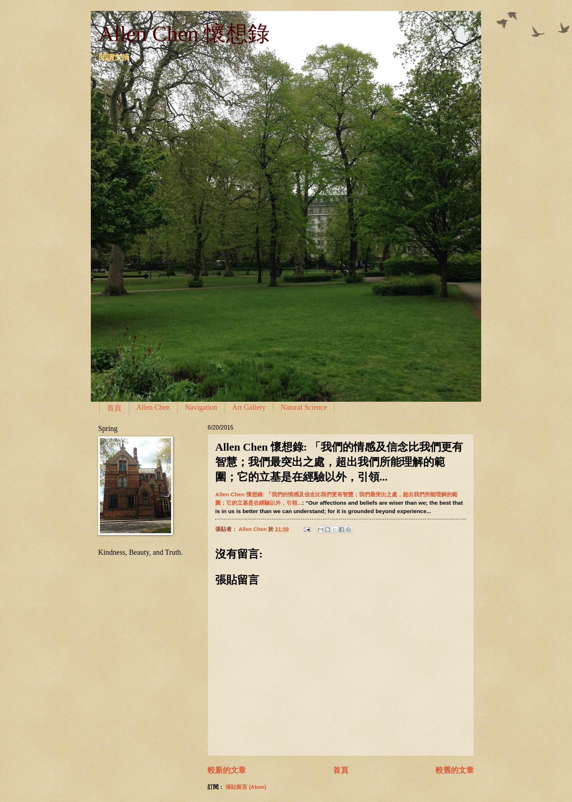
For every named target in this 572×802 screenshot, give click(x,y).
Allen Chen (153, 407)
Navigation (201, 407)
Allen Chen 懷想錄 (184, 34)
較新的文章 (227, 770)
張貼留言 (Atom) (245, 787)
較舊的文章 (455, 770)
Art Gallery (249, 407)
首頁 (114, 408)
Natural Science (304, 407)
